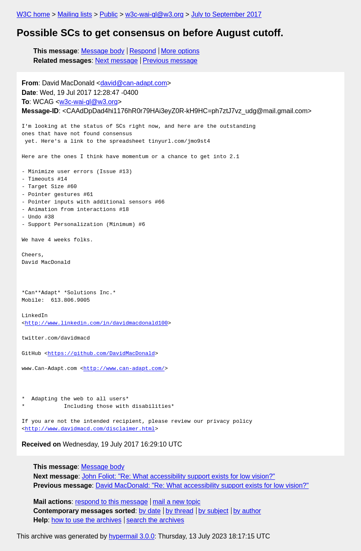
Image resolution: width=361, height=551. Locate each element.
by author (247, 510)
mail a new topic (177, 501)
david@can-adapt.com (133, 83)
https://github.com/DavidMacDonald (100, 353)
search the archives (155, 520)
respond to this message (111, 501)
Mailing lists (74, 14)
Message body (102, 51)
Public (109, 14)
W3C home (33, 14)
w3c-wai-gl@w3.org (154, 14)
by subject (213, 510)
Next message (116, 60)
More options (180, 51)
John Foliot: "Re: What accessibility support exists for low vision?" (178, 476)
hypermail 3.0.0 (131, 536)
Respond (142, 51)
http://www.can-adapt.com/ (123, 368)
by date (149, 510)
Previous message (170, 60)
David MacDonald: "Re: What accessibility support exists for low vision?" (202, 485)
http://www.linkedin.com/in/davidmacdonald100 (96, 323)
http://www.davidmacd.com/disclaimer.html (90, 429)
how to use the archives (87, 520)
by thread (180, 510)
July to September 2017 (226, 14)
